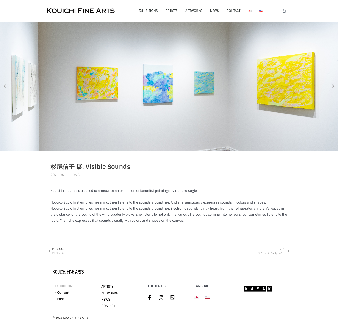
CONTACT (233, 11)
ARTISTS (172, 11)
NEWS (214, 11)
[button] (5, 86)
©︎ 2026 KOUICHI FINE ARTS (70, 318)
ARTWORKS (193, 11)
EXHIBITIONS (148, 11)
